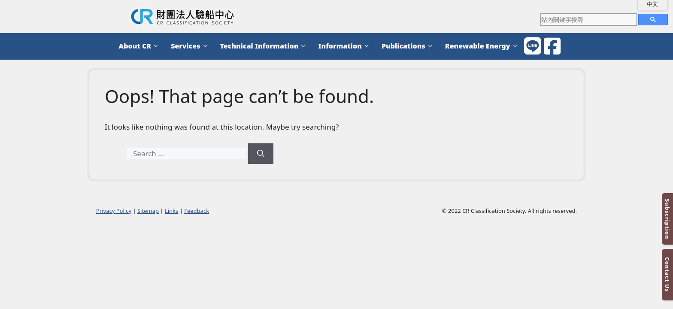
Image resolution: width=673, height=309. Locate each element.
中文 (652, 4)
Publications (409, 46)
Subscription (667, 219)
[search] (588, 19)
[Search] (260, 153)
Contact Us (667, 274)
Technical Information (265, 46)
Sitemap (148, 211)
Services (191, 46)
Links (171, 211)
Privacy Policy (113, 211)
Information (345, 46)
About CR (141, 46)
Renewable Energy (483, 46)
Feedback (196, 211)
